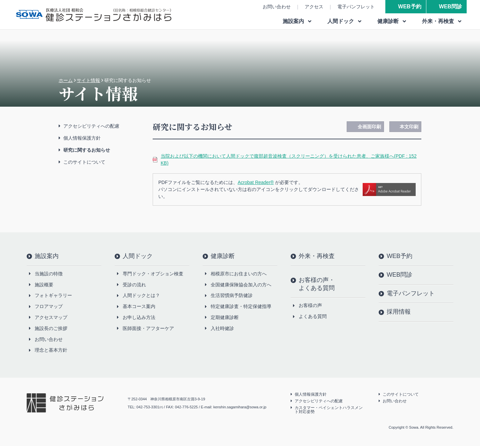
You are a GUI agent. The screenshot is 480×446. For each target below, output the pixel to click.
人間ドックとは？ (141, 295)
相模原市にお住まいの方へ (239, 273)
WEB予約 (409, 6)
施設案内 (47, 256)
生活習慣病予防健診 (232, 295)
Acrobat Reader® (256, 182)
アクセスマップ (51, 317)
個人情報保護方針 (82, 138)
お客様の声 (310, 305)
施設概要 (44, 284)
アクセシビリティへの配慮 (91, 126)
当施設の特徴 (49, 273)
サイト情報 (88, 80)
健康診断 (223, 256)
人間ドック (138, 256)
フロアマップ (49, 306)
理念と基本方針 (51, 350)
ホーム (66, 80)
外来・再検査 (317, 256)
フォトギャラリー (53, 295)
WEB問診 (450, 6)
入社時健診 (222, 328)
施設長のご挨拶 (51, 328)
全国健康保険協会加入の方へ (241, 284)
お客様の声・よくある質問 (317, 284)
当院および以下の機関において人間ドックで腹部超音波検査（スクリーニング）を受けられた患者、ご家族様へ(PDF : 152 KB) (289, 159)
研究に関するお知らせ (86, 150)
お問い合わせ (277, 6)
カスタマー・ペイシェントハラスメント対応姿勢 (329, 410)
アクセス (314, 6)
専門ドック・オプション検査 (153, 273)
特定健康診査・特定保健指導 (241, 306)
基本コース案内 (139, 306)
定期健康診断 (225, 317)
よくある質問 (313, 316)
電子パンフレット (356, 6)
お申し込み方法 (139, 317)
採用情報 (399, 311)
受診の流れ (134, 284)
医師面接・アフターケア (148, 328)
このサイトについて (84, 162)
